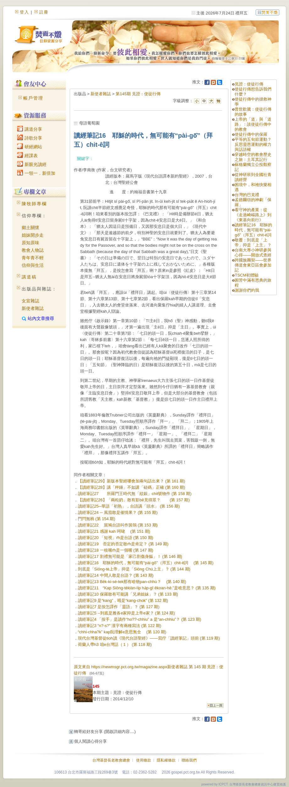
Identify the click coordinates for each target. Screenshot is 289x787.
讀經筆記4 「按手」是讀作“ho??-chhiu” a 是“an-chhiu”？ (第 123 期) (139, 619)
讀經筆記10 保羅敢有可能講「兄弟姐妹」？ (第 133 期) (128, 594)
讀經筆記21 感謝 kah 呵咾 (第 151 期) (114, 531)
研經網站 (29, 146)
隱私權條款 (166, 760)
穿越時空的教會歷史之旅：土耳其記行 (253, 157)
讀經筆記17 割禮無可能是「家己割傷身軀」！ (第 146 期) (130, 556)
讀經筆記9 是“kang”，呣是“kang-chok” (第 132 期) (123, 600)
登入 (24, 12)
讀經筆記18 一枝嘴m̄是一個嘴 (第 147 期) (115, 550)
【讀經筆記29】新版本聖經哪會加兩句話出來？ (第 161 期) (131, 481)
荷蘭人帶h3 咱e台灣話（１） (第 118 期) (115, 644)
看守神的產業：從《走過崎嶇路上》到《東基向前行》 (253, 214)
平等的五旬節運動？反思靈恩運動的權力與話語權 (253, 144)
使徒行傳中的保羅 (251, 134)
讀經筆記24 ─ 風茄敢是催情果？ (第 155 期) (118, 512)
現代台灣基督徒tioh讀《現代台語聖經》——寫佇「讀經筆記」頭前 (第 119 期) (149, 638)
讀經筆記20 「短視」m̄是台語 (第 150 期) (115, 537)
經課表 (27, 155)
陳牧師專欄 (34, 203)
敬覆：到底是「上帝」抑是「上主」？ (253, 242)
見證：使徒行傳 (249, 84)
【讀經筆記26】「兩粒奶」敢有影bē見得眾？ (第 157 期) (134, 500)
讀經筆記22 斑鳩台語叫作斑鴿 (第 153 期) (118, 525)
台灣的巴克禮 (247, 194)
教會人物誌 (33, 250)
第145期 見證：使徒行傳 (138, 93)
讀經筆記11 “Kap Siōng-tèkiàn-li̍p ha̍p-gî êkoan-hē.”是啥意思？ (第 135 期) (146, 588)
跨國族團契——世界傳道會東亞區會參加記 (253, 265)
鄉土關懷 (30, 227)
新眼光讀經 (31, 164)
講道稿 (29, 276)
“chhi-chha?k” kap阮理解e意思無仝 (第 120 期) (122, 632)
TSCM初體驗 (247, 275)
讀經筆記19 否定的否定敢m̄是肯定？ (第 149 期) (123, 544)
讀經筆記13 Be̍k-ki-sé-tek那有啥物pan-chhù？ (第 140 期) (132, 581)
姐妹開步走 (33, 235)
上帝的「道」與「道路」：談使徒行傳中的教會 (253, 124)
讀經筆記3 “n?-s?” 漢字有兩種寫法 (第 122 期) (119, 625)
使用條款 (143, 760)
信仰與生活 (33, 265)
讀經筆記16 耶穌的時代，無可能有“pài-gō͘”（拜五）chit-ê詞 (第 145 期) (146, 562)
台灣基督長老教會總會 (111, 760)
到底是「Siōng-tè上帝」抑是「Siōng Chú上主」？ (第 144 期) (134, 569)
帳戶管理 (33, 98)
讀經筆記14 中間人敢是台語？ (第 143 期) (116, 575)
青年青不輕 (33, 257)
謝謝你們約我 (247, 290)
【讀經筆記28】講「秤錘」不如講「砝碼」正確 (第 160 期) (131, 487)
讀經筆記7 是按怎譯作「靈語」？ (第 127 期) (119, 606)
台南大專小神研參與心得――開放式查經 (253, 252)
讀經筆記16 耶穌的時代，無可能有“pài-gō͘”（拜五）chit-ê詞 (255, 230)
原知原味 (30, 242)
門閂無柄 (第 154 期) (96, 518)
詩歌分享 (29, 137)
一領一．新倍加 (36, 173)
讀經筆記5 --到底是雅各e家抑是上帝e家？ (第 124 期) (126, 613)
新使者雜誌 (33, 308)
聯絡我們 (189, 760)
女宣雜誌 (30, 300)
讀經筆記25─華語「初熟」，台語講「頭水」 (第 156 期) (129, 506)
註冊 (44, 12)
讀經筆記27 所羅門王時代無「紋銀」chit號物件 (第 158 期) (135, 493)
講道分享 (29, 129)
